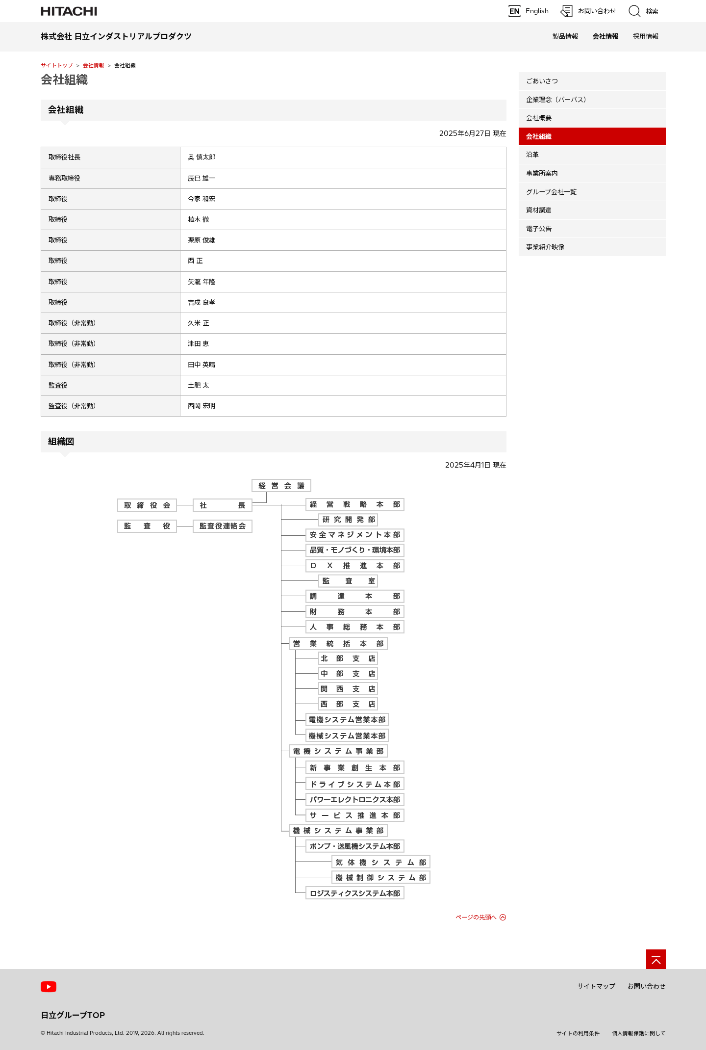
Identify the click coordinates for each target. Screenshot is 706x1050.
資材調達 (539, 210)
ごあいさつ (542, 81)
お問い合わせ (647, 986)
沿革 (532, 154)
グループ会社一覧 (551, 192)
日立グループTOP (73, 1015)
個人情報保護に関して (639, 1033)
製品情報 (565, 36)
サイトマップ (596, 986)
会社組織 (64, 79)
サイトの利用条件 (578, 1033)
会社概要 (539, 118)
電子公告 (539, 229)
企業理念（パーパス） (558, 100)
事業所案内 (542, 173)
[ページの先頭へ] (656, 959)
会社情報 (93, 65)
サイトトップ (57, 65)
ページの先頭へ (476, 917)
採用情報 (645, 36)
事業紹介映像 (545, 247)
